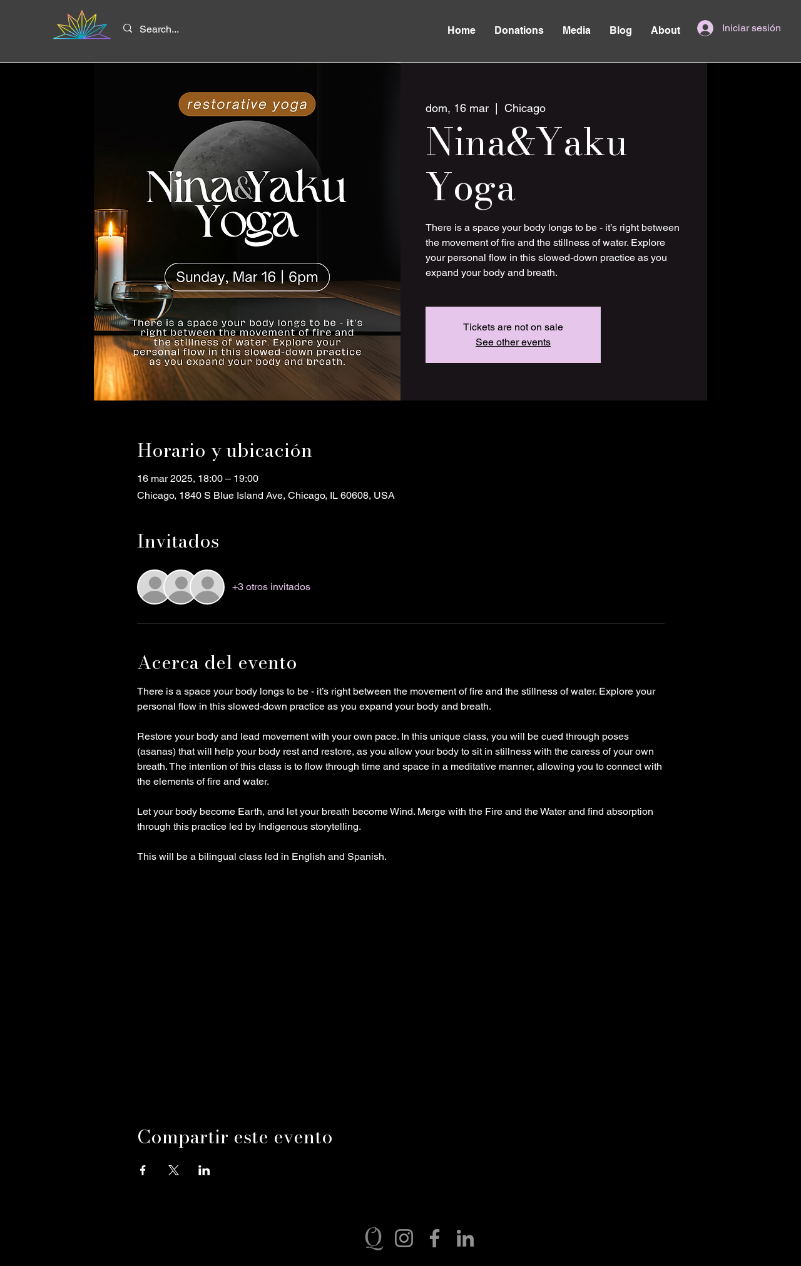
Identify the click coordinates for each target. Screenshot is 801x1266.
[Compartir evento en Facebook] (143, 1170)
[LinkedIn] (465, 1238)
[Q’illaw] (373, 1238)
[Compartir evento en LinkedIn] (204, 1170)
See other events (513, 342)
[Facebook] (434, 1238)
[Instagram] (404, 1238)
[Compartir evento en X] (174, 1170)
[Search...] (162, 29)
